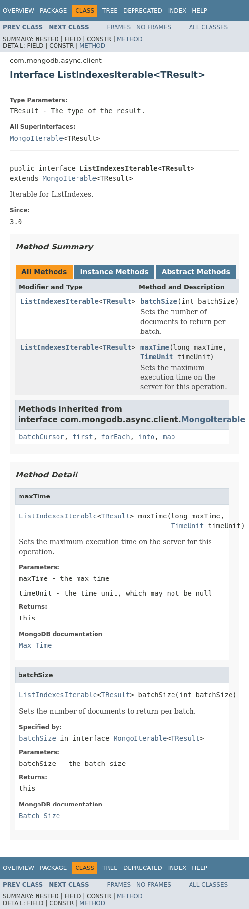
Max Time (35, 645)
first (83, 437)
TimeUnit (156, 357)
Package (53, 10)
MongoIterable (36, 138)
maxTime (154, 347)
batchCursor (41, 437)
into (146, 437)
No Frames (153, 27)
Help (199, 10)
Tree (109, 10)
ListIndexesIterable (59, 301)
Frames (119, 27)
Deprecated (142, 10)
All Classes (208, 27)
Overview (18, 10)
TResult (117, 301)
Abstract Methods (196, 272)
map (169, 437)
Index (177, 10)
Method (130, 39)
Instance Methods (114, 272)
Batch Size (39, 816)
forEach (115, 437)
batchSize (158, 301)
